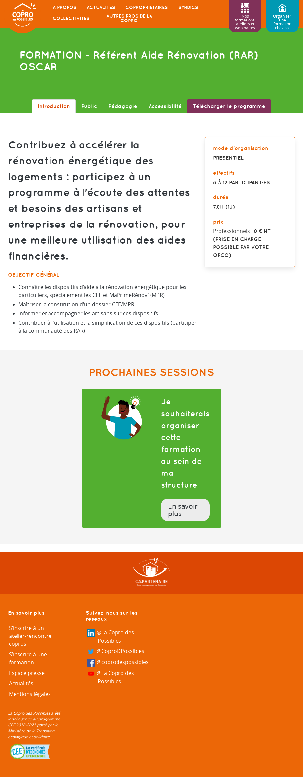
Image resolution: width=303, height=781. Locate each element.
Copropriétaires (146, 7)
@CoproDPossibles (116, 651)
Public (89, 106)
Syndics (188, 7)
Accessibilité (165, 106)
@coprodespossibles (118, 662)
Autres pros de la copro (129, 18)
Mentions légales (30, 694)
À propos (64, 7)
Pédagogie (122, 106)
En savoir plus (183, 509)
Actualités (101, 7)
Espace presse (27, 673)
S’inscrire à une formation (28, 658)
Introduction (54, 106)
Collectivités (71, 18)
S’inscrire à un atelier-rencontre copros (30, 635)
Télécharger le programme (229, 106)
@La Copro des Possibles (110, 636)
